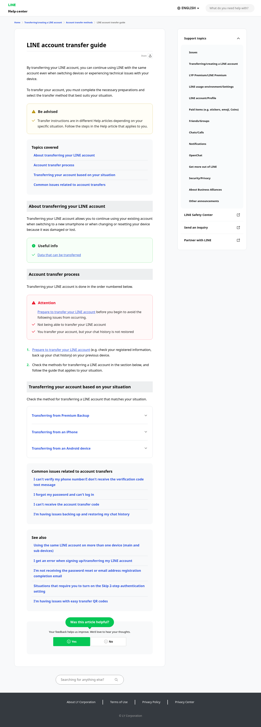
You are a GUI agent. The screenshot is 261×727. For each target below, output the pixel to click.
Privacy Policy (151, 702)
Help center (18, 11)
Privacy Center (184, 702)
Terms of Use (119, 702)
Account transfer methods (79, 22)
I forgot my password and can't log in (64, 494)
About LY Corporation (81, 702)
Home (17, 22)
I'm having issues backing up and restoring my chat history (81, 514)
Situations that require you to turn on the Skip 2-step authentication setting (89, 589)
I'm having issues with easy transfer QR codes (71, 601)
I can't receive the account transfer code (66, 504)
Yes (71, 641)
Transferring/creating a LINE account (43, 22)
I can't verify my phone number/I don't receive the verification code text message (89, 482)
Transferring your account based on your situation (74, 175)
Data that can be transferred (59, 255)
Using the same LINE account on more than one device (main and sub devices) (86, 548)
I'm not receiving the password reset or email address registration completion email (87, 573)
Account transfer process (54, 165)
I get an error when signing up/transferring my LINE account (83, 560)
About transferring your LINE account (64, 155)
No (108, 641)
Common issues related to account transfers (69, 184)
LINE (12, 5)
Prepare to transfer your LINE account (66, 312)
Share (147, 55)
